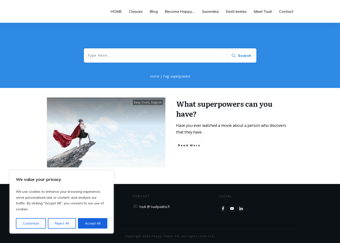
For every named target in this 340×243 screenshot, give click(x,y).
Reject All (62, 223)
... (204, 132)
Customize (31, 223)
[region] (61, 202)
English (156, 102)
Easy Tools (142, 102)
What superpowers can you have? (224, 108)
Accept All (92, 223)
